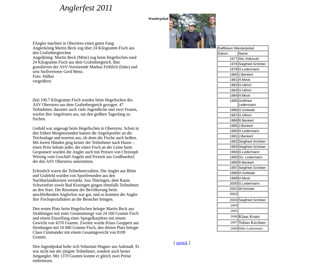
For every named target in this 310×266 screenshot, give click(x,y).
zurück (182, 243)
